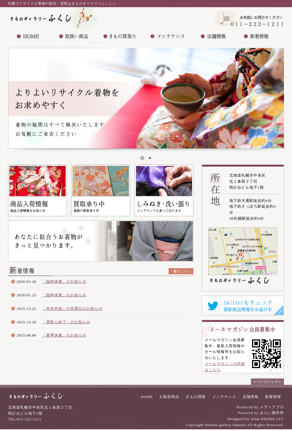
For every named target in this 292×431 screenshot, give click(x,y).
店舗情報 (251, 397)
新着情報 (273, 397)
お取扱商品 (169, 397)
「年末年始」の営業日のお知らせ (72, 308)
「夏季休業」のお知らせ (64, 335)
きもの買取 (196, 397)
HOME (147, 397)
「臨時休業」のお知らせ (64, 281)
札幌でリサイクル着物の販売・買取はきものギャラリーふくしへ (62, 3)
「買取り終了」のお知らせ (66, 322)
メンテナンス (224, 397)
